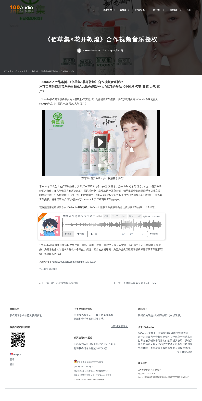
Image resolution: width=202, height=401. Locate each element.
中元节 (115, 216)
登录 (188, 10)
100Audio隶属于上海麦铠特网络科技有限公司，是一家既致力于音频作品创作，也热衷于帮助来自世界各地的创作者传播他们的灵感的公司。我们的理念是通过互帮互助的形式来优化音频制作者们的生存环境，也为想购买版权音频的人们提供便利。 (165, 340)
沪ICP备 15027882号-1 (83, 367)
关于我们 (157, 10)
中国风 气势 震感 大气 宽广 (79, 216)
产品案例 (43, 269)
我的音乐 (174, 10)
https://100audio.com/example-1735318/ (74, 261)
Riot (100, 216)
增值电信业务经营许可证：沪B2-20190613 (91, 371)
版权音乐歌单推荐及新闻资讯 (26, 315)
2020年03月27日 (113, 50)
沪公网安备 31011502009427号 (90, 362)
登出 (12, 364)
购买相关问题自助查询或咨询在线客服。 (160, 315)
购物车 (155, 234)
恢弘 (131, 216)
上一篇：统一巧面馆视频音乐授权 (59, 283)
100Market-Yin (88, 50)
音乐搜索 (107, 10)
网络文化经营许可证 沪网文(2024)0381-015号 (92, 375)
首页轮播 (53, 269)
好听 (106, 216)
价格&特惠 (140, 10)
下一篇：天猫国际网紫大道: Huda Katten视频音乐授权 (143, 283)
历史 (139, 216)
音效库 (123, 10)
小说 (124, 216)
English (15, 354)
